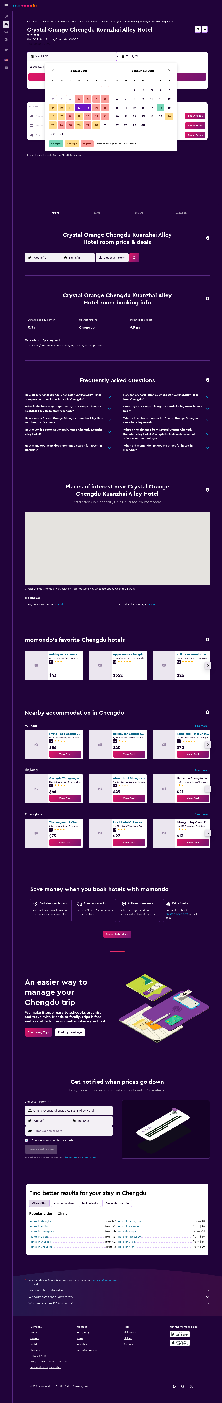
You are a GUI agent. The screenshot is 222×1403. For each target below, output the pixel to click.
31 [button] (61, 133)
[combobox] (72, 1110)
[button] (6, 6)
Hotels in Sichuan (88, 21)
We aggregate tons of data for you (119, 1297)
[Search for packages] (6, 39)
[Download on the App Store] (180, 1343)
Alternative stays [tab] (64, 1203)
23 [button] (52, 125)
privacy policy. (89, 1157)
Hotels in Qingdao (40, 1242)
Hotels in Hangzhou (129, 1237)
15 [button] (105, 107)
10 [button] (61, 107)
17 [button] (61, 116)
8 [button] (105, 99)
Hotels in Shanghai (40, 1221)
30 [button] (53, 133)
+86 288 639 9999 (38, 43)
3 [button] (61, 99)
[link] (65, 754)
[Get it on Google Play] (180, 1334)
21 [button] (96, 116)
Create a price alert (176, 914)
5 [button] (79, 99)
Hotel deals (32, 21)
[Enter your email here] (72, 1130)
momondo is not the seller (119, 1290)
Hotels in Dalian (39, 1237)
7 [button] (96, 99)
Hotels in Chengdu (111, 21)
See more (201, 725)
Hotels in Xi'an (126, 1247)
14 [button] (96, 107)
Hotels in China (68, 21)
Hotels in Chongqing (42, 1231)
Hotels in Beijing (39, 1226)
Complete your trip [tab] (117, 1203)
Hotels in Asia (49, 21)
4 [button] (70, 99)
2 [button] (53, 99)
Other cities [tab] (39, 1203)
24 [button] (61, 125)
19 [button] (79, 116)
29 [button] (105, 125)
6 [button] (88, 99)
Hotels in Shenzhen (129, 1226)
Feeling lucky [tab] (90, 1203)
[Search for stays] (6, 24)
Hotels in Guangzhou (130, 1221)
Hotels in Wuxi (126, 1242)
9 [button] (53, 107)
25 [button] (70, 125)
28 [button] (96, 125)
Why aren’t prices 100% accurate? (119, 1303)
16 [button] (53, 116)
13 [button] (87, 107)
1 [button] (105, 90)
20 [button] (87, 116)
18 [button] (70, 116)
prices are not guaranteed (103, 1280)
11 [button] (70, 107)
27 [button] (87, 125)
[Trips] (6, 49)
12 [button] (79, 107)
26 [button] (79, 125)
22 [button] (105, 116)
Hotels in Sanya (127, 1231)
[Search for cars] (6, 32)
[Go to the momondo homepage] (25, 5)
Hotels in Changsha (41, 1247)
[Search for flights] (6, 16)
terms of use (71, 1157)
